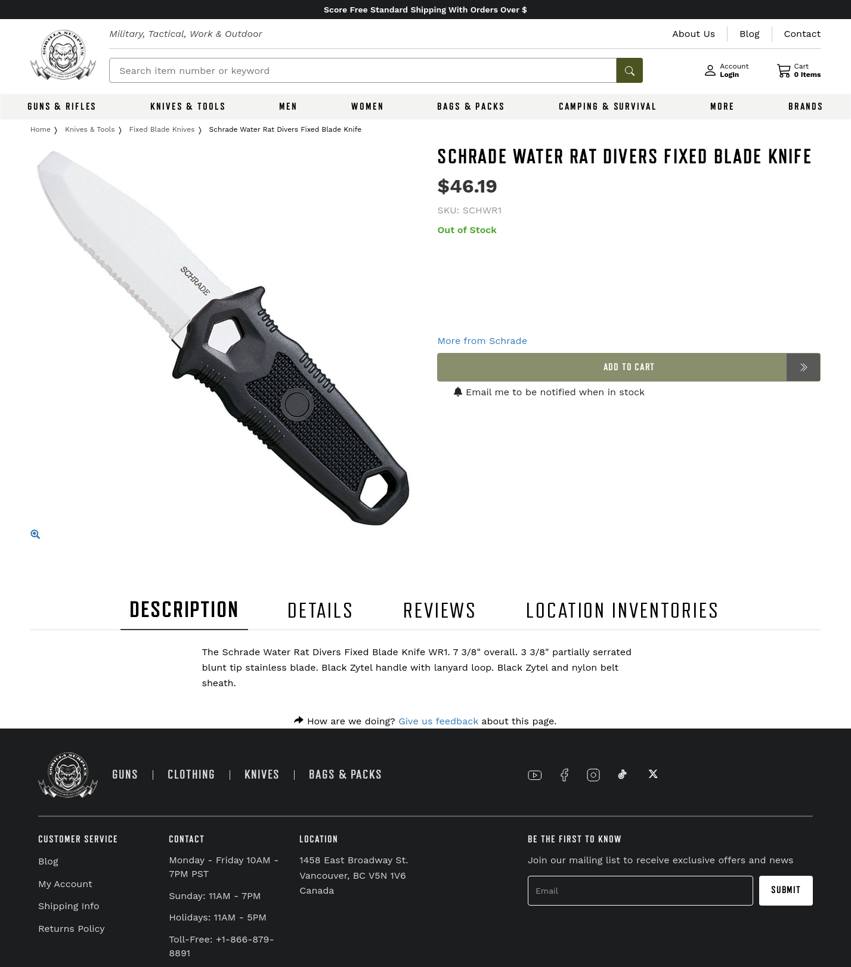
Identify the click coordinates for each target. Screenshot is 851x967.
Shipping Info (69, 906)
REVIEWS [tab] (440, 611)
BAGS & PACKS (471, 106)
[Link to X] (652, 775)
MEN (288, 106)
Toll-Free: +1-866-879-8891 (221, 946)
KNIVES (262, 775)
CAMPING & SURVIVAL (608, 106)
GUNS (125, 775)
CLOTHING (191, 775)
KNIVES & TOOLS (187, 106)
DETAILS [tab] (320, 611)
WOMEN (367, 106)
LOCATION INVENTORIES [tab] (623, 611)
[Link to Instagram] (593, 775)
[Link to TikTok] (622, 775)
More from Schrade (482, 340)
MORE (722, 106)
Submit (786, 890)
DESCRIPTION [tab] (184, 610)
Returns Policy (71, 928)
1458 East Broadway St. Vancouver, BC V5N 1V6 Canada (353, 875)
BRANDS (806, 106)
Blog (48, 861)
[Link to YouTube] (535, 775)
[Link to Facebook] (564, 775)
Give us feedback (438, 721)
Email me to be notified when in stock (549, 392)
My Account (65, 883)
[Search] (363, 70)
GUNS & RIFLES (62, 106)
